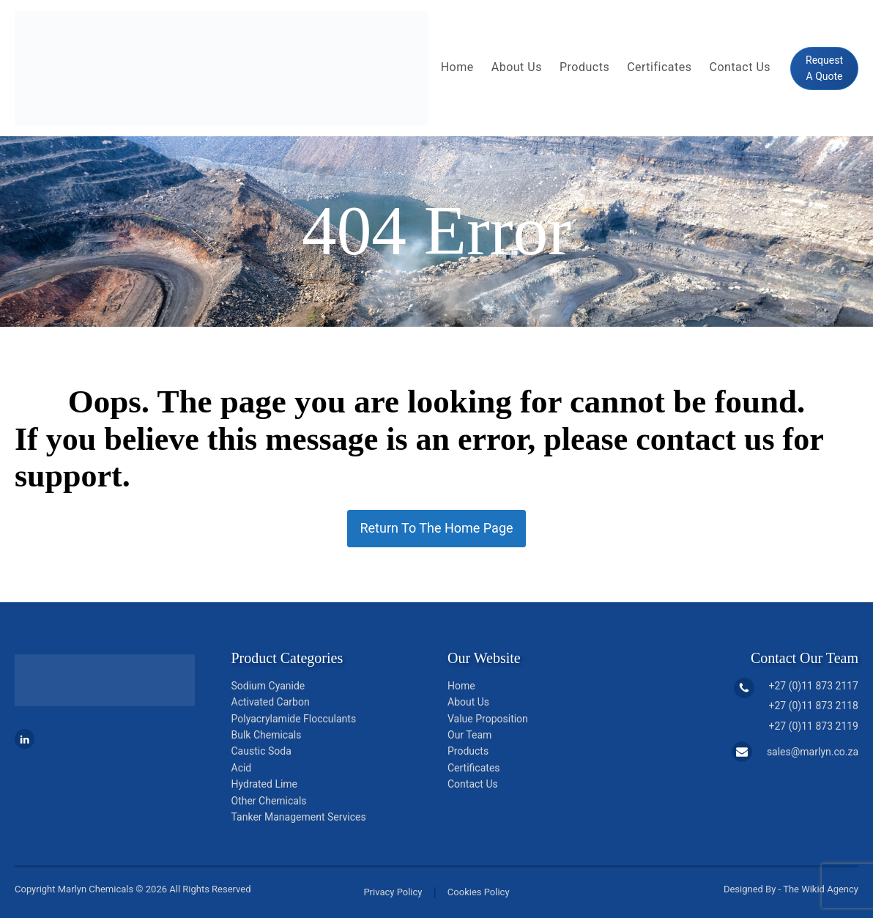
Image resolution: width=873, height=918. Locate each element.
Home (457, 67)
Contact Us (740, 67)
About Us (516, 67)
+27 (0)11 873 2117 (813, 686)
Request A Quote (824, 68)
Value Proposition (487, 719)
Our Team (469, 735)
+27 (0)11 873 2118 (813, 705)
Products (584, 67)
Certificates (659, 67)
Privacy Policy (392, 891)
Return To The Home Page (436, 528)
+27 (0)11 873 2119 (813, 726)
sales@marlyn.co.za (812, 752)
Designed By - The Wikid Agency (791, 889)
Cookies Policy (478, 891)
